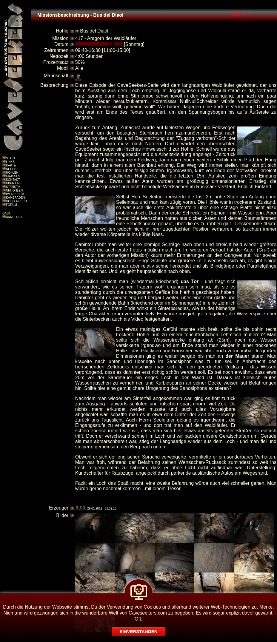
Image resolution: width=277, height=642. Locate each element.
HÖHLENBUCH (16, 201)
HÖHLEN (12, 172)
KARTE (11, 165)
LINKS (10, 161)
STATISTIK (13, 187)
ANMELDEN (14, 217)
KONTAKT (13, 179)
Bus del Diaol (94, 30)
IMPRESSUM (15, 194)
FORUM (11, 204)
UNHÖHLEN (14, 190)
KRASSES (13, 176)
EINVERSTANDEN (138, 631)
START (11, 158)
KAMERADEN (15, 197)
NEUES (11, 169)
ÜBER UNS (13, 183)
